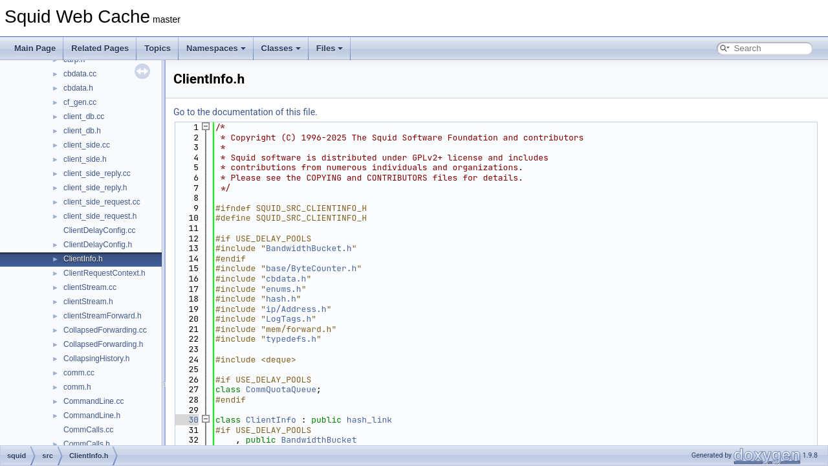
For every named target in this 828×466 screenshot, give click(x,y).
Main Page (35, 48)
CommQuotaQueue (281, 389)
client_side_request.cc (101, 201)
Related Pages (100, 48)
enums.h (283, 288)
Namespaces (216, 48)
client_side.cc (86, 145)
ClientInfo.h (83, 258)
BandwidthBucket (318, 439)
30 (186, 419)
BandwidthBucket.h (309, 248)
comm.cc (78, 372)
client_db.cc (83, 116)
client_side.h (85, 159)
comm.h (77, 387)
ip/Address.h (296, 309)
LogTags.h (288, 318)
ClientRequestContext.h (104, 273)
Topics (157, 48)
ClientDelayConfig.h (97, 244)
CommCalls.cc (88, 429)
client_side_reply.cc (97, 173)
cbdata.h (78, 88)
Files (329, 48)
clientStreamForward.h (102, 315)
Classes (281, 48)
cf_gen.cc (79, 102)
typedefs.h (291, 338)
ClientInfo (271, 419)
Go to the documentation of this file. (245, 112)
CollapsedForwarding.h (103, 344)
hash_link (369, 419)
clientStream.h (88, 301)
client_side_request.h (99, 216)
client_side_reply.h (95, 187)
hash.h (281, 298)
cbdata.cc (79, 73)
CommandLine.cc (93, 401)
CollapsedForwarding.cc (105, 330)
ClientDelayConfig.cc (99, 230)
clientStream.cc (89, 287)
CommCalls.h (86, 444)
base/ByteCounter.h (311, 268)
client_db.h (82, 130)
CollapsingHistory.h (96, 358)
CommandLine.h (91, 415)
